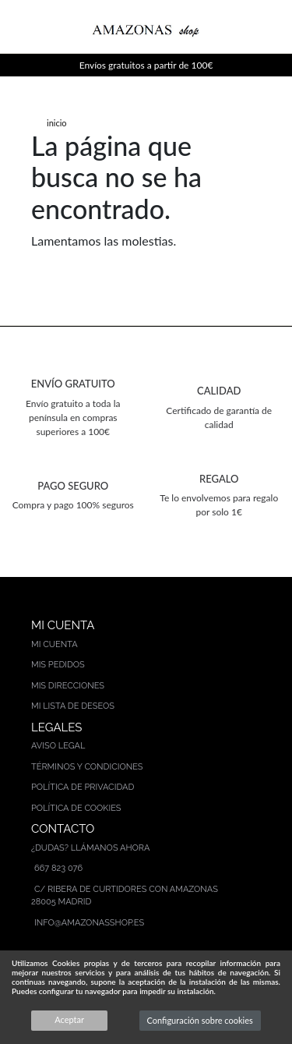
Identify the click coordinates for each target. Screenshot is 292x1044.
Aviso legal (58, 746)
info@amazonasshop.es (89, 923)
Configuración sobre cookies (200, 1020)
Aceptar (69, 1019)
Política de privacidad (82, 787)
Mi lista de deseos (72, 706)
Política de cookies (76, 808)
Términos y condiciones (87, 767)
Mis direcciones (67, 686)
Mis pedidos (58, 665)
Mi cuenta (54, 644)
